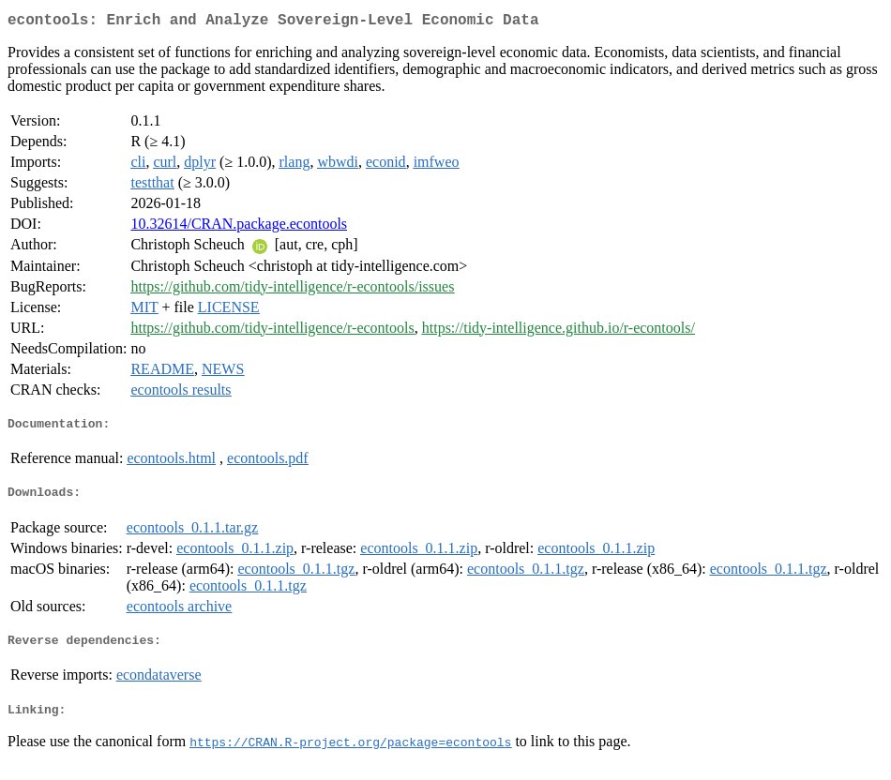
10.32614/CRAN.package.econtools (238, 227)
